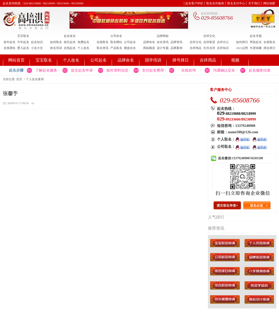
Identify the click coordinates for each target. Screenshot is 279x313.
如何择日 (242, 42)
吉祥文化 (209, 36)
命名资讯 (163, 42)
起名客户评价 (194, 3)
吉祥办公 (223, 42)
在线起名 (70, 48)
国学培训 (153, 60)
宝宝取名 (23, 36)
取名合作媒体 (215, 3)
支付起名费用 (153, 70)
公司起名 (130, 42)
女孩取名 (269, 42)
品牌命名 (149, 42)
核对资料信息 (117, 70)
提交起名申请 (82, 70)
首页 (19, 79)
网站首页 (16, 60)
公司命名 (116, 36)
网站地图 (269, 3)
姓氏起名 (70, 42)
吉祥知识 (223, 48)
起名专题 (256, 36)
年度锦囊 (256, 48)
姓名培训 (56, 48)
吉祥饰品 (196, 48)
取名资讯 (102, 48)
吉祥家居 (209, 42)
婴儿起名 (23, 48)
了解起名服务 (46, 70)
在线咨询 (188, 70)
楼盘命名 (130, 48)
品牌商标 (163, 36)
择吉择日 (269, 48)
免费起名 (83, 42)
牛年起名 (23, 42)
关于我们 (254, 3)
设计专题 (163, 48)
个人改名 (83, 48)
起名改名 (70, 36)
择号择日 (180, 60)
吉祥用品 (208, 60)
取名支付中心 (236, 3)
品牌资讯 (176, 42)
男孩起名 (256, 42)
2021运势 (242, 48)
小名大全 (37, 48)
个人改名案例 (35, 79)
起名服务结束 (260, 70)
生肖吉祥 (209, 48)
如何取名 (56, 42)
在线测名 (10, 48)
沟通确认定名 (224, 70)
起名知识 (37, 42)
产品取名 (116, 48)
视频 (235, 60)
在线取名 (102, 42)
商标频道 (149, 48)
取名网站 (116, 42)
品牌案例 (176, 48)
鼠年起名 (10, 42)
